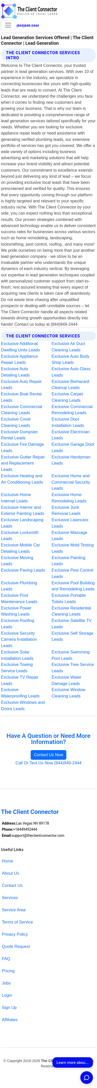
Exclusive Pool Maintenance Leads (19, 598)
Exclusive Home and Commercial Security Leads (71, 482)
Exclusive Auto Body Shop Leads (70, 359)
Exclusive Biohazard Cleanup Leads (70, 384)
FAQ (6, 958)
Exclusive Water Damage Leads (67, 680)
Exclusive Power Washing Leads (16, 611)
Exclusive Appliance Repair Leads (19, 359)
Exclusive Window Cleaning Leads (68, 692)
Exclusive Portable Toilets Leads (69, 598)
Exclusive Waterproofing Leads (20, 692)
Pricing (8, 970)
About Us (10, 873)
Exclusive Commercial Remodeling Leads (72, 409)
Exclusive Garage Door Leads (73, 447)
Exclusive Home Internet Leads (16, 497)
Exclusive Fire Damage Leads (22, 447)
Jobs (6, 983)
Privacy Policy (15, 934)
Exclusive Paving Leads (23, 570)
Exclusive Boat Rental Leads (21, 397)
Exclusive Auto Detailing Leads (15, 371)
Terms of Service (17, 922)
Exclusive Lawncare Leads (70, 522)
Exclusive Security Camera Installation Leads (19, 639)
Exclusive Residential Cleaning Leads (71, 611)
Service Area (13, 909)
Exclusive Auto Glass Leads (71, 371)
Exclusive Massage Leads (69, 535)
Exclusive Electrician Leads (71, 434)
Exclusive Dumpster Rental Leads (19, 434)
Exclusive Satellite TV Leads (72, 623)
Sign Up (9, 1007)
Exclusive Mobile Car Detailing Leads (20, 548)
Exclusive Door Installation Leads (68, 422)
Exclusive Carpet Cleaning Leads (67, 397)
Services (10, 897)
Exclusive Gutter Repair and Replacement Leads (23, 463)
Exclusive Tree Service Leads (73, 667)
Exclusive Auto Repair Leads (21, 384)
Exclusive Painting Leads (69, 560)
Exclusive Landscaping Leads (22, 522)
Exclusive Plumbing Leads (19, 585)
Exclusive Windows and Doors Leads (23, 705)
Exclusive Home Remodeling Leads (69, 497)
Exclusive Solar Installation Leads (17, 655)
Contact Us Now (48, 755)
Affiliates (9, 1019)
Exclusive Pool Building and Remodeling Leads (73, 585)
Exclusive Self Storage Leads (72, 636)
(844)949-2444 (27, 25)
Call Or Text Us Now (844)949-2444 (48, 763)
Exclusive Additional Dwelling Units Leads (20, 346)
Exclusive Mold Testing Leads (73, 548)
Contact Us (12, 885)
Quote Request (16, 946)
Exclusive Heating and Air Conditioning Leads (22, 478)
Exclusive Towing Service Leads (17, 667)
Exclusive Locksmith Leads (19, 535)
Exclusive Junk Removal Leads (66, 510)
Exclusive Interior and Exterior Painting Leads (22, 510)
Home (7, 861)
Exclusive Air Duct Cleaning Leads (68, 346)
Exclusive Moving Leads (17, 560)
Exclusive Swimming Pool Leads (71, 655)
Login (7, 995)
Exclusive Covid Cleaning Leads (15, 422)
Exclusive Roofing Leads (17, 623)
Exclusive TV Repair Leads (19, 680)
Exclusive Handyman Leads (71, 460)
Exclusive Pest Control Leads (72, 573)
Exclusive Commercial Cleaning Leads (21, 409)
